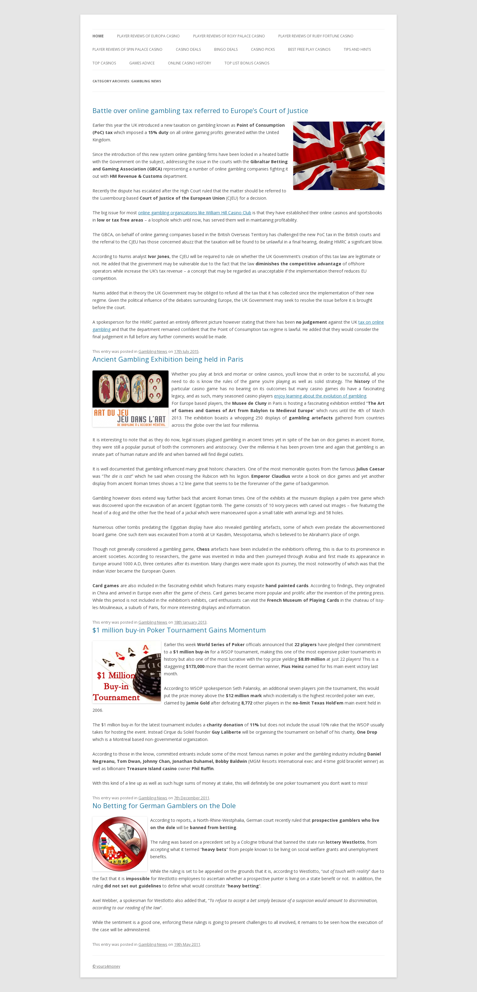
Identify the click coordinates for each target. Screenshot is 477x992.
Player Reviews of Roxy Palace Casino (229, 36)
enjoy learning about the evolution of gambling (320, 396)
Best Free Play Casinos (309, 49)
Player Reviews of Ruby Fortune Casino (315, 36)
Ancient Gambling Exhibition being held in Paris (167, 358)
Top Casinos (104, 63)
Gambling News (152, 351)
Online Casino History (189, 63)
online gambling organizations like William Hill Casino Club (194, 212)
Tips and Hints (357, 49)
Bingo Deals (226, 49)
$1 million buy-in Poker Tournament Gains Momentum (179, 629)
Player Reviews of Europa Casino (148, 36)
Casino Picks (263, 49)
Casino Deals (188, 49)
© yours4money (106, 966)
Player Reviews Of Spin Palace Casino (127, 49)
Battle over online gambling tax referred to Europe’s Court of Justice (200, 110)
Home (98, 36)
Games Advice (142, 63)
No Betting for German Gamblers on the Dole (164, 805)
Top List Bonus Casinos (247, 63)
